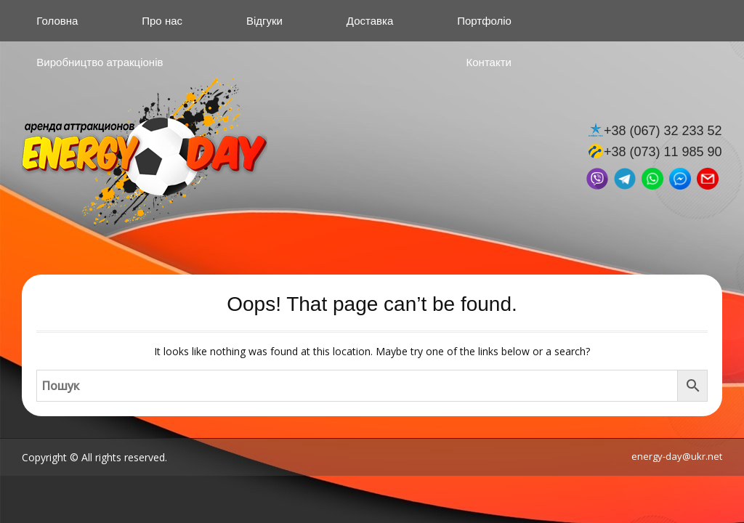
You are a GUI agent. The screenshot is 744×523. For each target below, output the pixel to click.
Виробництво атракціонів (99, 62)
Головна (57, 21)
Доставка (370, 21)
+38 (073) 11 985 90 (663, 152)
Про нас (162, 21)
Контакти (489, 62)
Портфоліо (484, 21)
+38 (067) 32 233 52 (663, 130)
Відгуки (264, 21)
